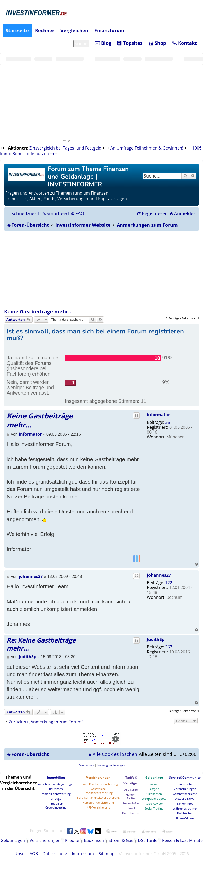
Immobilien (56, 777)
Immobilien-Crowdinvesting (55, 805)
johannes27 (159, 575)
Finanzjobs (185, 784)
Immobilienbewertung (56, 794)
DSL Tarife (147, 840)
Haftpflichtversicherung (98, 802)
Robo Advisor (154, 803)
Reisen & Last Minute (182, 840)
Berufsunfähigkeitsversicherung (98, 797)
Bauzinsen (56, 789)
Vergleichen (74, 30)
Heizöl (131, 808)
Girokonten (154, 794)
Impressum (83, 853)
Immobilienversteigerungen (55, 784)
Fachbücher (185, 813)
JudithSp (155, 639)
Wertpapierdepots (154, 799)
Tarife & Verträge (130, 780)
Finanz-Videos (184, 818)
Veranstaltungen (185, 789)
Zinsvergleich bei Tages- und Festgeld (65, 148)
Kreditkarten (130, 813)
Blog (103, 43)
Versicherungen (98, 777)
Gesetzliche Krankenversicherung (98, 791)
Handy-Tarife (131, 796)
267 (168, 647)
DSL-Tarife (131, 790)
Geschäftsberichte (185, 794)
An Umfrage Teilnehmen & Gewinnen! (146, 148)
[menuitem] (55, 213)
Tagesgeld (154, 784)
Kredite (72, 840)
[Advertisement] (102, 270)
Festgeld (154, 789)
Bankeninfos (184, 803)
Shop (157, 43)
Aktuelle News (184, 799)
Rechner (44, 30)
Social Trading (154, 808)
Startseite (17, 30)
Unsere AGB (26, 853)
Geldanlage (154, 777)
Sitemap (106, 853)
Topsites (130, 43)
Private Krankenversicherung (98, 784)
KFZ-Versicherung (98, 807)
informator (158, 414)
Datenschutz (54, 853)
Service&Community (185, 777)
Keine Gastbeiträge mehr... (38, 311)
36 (167, 422)
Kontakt (184, 43)
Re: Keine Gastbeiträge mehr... (41, 644)
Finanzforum (109, 30)
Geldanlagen (13, 840)
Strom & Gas (130, 803)
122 (168, 582)
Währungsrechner (185, 808)
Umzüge (55, 799)
